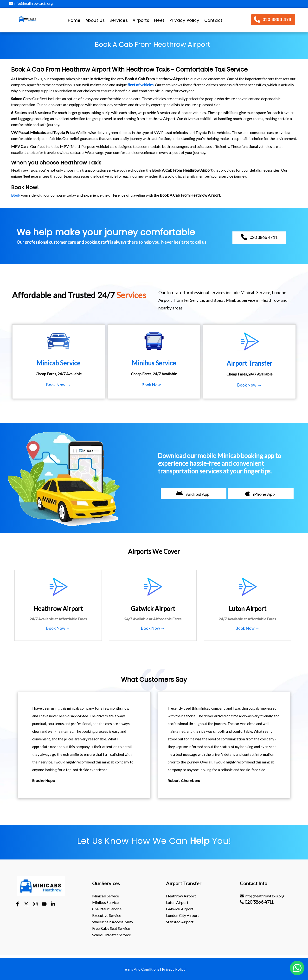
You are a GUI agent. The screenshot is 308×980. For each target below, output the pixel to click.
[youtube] (44, 905)
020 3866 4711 (259, 902)
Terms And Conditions (141, 969)
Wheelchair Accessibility (112, 922)
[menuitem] (74, 21)
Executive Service (106, 915)
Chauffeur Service (107, 909)
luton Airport (177, 902)
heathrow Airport (181, 896)
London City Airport (182, 915)
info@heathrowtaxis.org (31, 3)
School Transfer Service (111, 934)
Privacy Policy (174, 969)
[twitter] (26, 905)
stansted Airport (179, 922)
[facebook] (17, 905)
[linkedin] (53, 905)
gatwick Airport (179, 909)
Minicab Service (105, 896)
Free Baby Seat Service (111, 928)
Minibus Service (105, 902)
